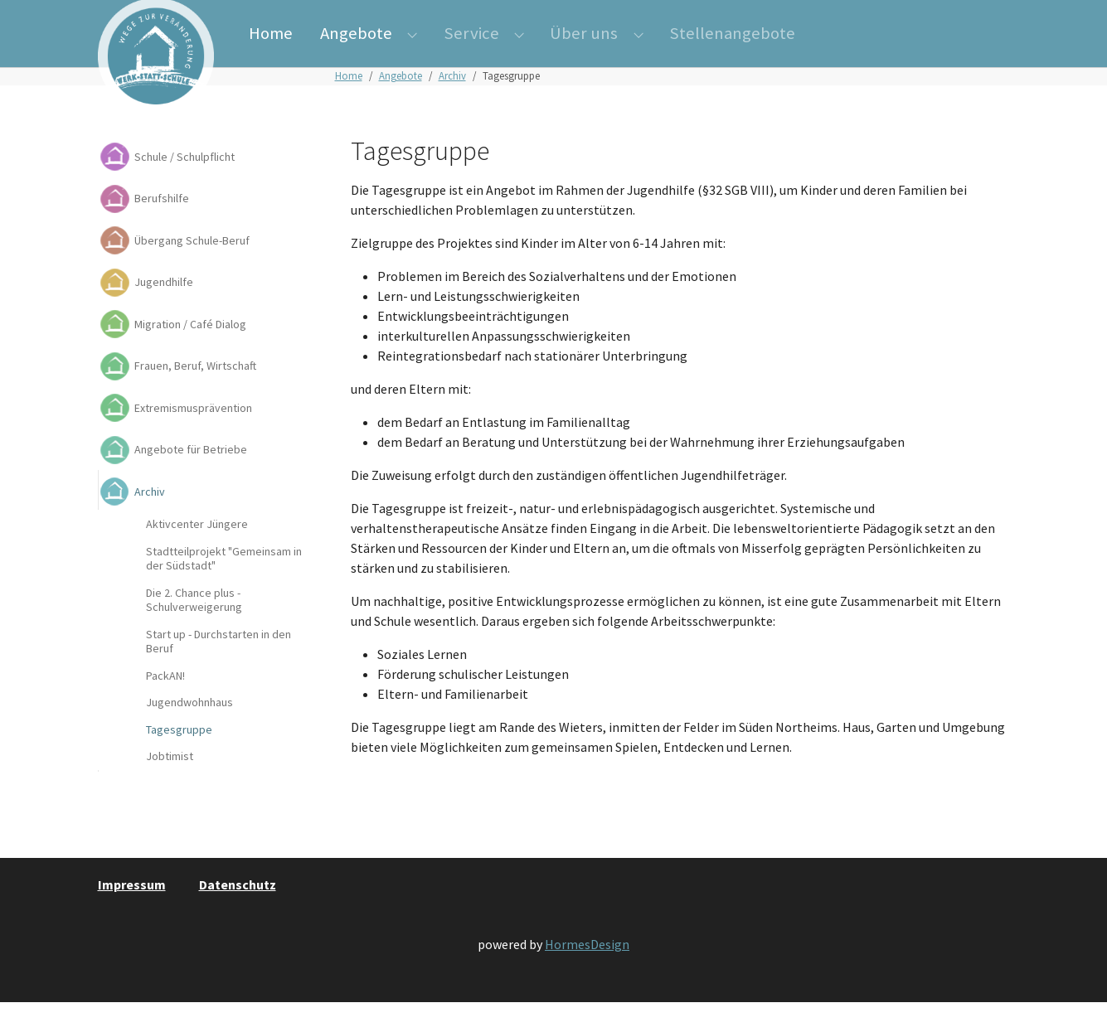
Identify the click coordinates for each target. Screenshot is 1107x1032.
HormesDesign (587, 974)
